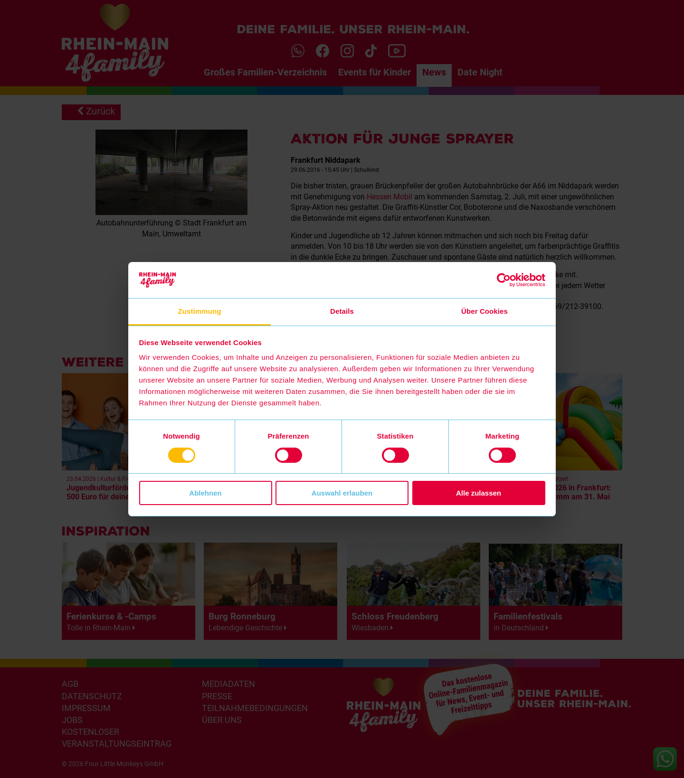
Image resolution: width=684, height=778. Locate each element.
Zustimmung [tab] (199, 311)
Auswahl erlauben (342, 493)
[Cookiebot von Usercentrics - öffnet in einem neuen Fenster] (503, 280)
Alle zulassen (478, 493)
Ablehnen (205, 493)
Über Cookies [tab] (484, 311)
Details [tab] (342, 311)
